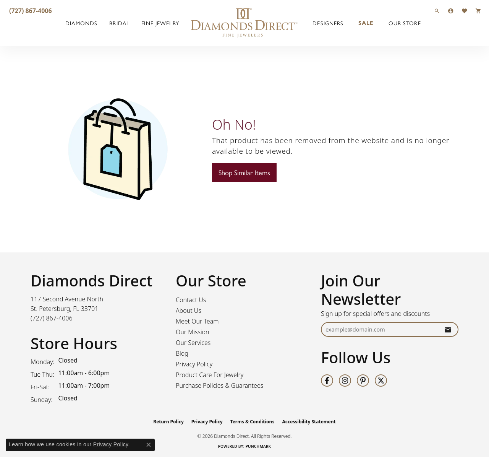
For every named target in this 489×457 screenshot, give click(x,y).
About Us (188, 310)
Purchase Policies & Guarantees (219, 385)
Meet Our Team (197, 321)
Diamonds (81, 23)
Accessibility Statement (308, 421)
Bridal (119, 23)
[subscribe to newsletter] (448, 329)
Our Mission (192, 332)
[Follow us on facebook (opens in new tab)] (327, 380)
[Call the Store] (52, 318)
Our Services (193, 342)
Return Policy (168, 421)
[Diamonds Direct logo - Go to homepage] (244, 22)
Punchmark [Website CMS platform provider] (258, 446)
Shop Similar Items (244, 172)
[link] (30, 10)
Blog (182, 353)
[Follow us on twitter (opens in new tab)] (381, 380)
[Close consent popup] (148, 444)
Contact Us (191, 300)
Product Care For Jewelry (209, 375)
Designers (328, 23)
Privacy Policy (194, 364)
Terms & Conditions (252, 421)
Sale (366, 23)
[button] (437, 10)
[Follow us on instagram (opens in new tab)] (345, 380)
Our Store (405, 23)
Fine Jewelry (160, 23)
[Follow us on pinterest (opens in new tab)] (363, 380)
